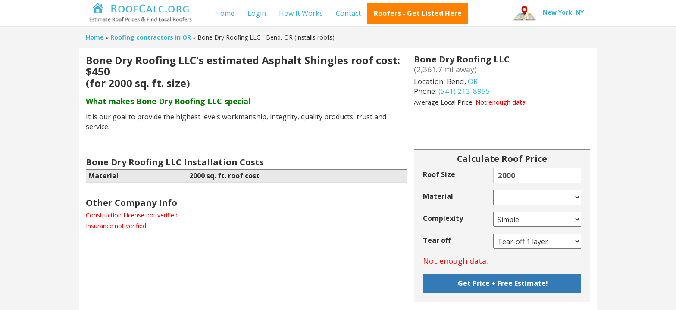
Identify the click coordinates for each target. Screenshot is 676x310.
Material (438, 196)
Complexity (443, 218)
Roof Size (439, 174)
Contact (348, 13)
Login (256, 13)
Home (225, 13)
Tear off (437, 240)
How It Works (301, 13)
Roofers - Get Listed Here (418, 13)
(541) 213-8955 (464, 91)
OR (473, 81)
